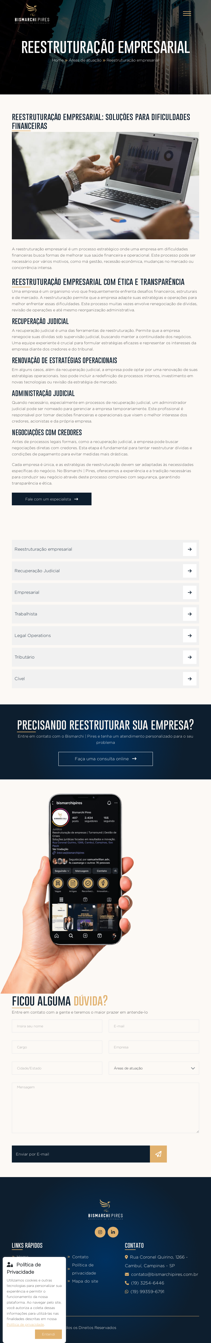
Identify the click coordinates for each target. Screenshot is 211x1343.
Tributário (105, 657)
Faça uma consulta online (105, 758)
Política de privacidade (81, 1269)
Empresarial (105, 592)
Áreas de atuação (85, 60)
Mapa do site (82, 1281)
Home (58, 60)
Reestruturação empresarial (133, 60)
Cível (105, 679)
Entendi (48, 1334)
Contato (78, 1257)
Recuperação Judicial (105, 571)
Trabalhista (105, 614)
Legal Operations (105, 635)
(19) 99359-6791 (144, 1291)
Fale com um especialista (51, 499)
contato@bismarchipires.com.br (161, 1274)
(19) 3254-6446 (144, 1283)
